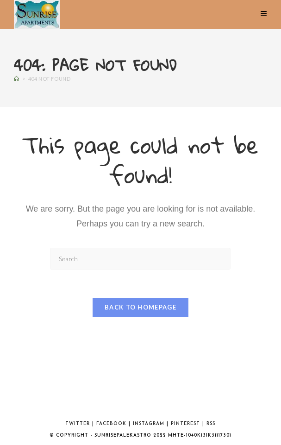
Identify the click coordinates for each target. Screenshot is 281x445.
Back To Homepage (140, 307)
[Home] (16, 79)
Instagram (148, 423)
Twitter (77, 423)
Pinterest (185, 423)
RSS (210, 423)
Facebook (111, 423)
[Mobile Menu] (264, 14)
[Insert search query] (140, 259)
